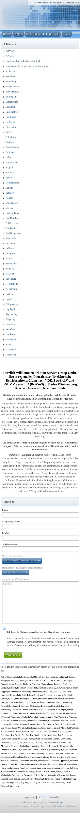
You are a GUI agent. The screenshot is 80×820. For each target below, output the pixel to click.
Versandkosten (57, 802)
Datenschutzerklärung (25, 645)
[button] (22, 561)
